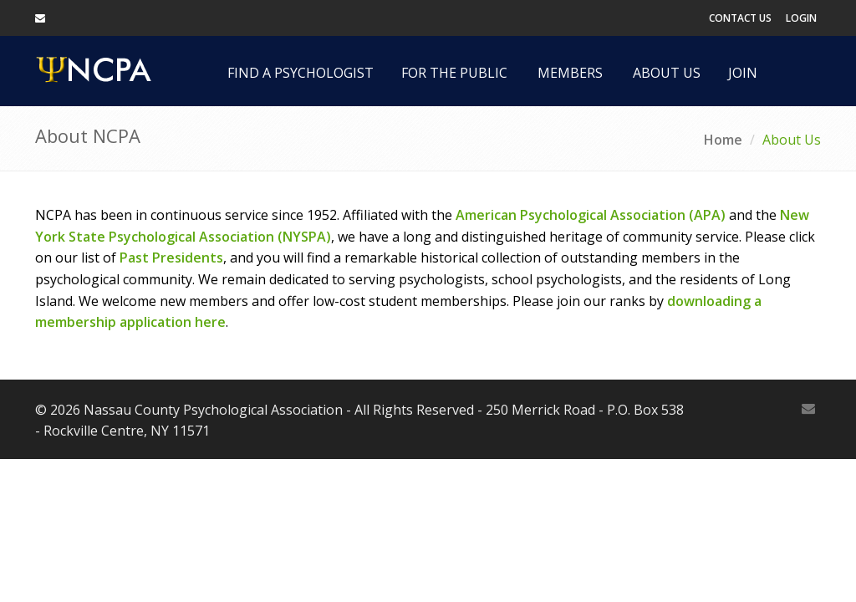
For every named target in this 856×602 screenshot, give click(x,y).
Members (570, 73)
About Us (667, 73)
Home (723, 139)
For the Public (454, 73)
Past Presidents (171, 257)
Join (742, 73)
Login (801, 18)
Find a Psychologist (300, 73)
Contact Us (740, 18)
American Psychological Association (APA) (591, 215)
